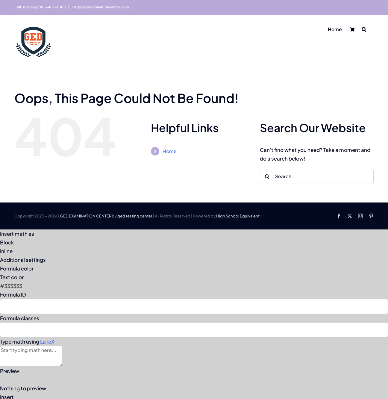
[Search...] (317, 176)
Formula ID (13, 294)
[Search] (267, 176)
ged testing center (134, 216)
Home (170, 151)
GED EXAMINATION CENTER (85, 216)
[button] (364, 29)
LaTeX (47, 341)
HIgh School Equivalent (238, 216)
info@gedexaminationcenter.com (100, 7)
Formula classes (19, 318)
